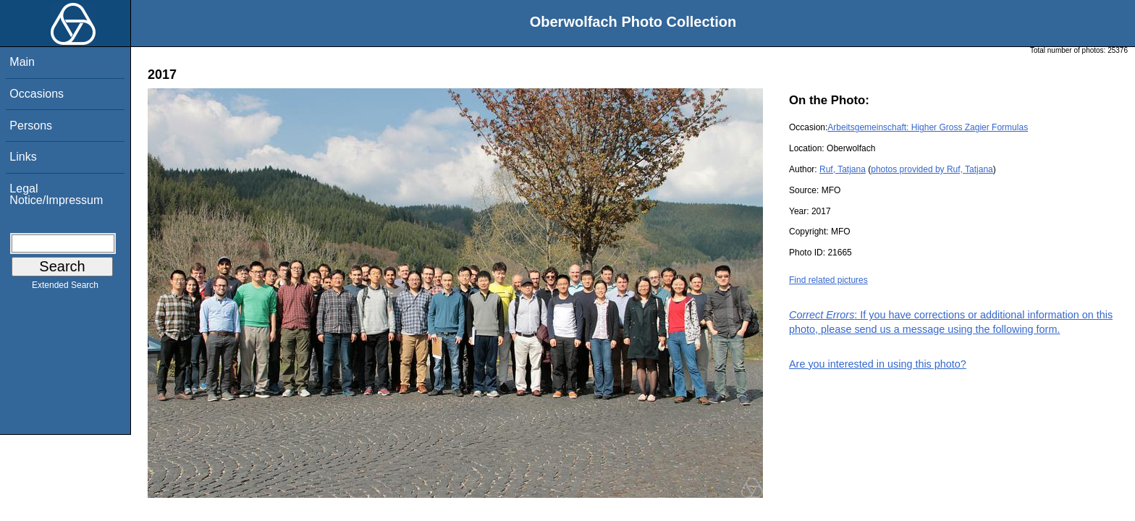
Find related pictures (828, 280)
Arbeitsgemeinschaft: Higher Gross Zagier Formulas (927, 127)
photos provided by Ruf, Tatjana (932, 169)
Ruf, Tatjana (842, 169)
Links (22, 157)
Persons (30, 125)
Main (22, 62)
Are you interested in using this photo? (877, 364)
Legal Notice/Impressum (56, 194)
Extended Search (65, 288)
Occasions (36, 94)
